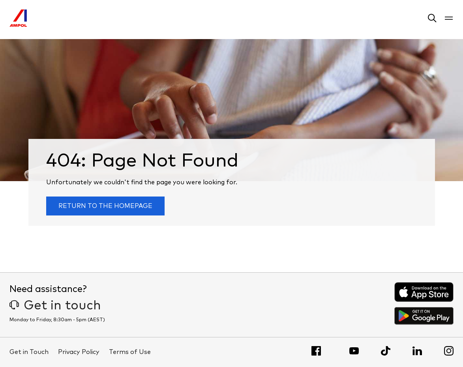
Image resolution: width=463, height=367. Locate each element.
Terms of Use (130, 352)
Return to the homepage (105, 206)
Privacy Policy (78, 352)
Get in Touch (29, 352)
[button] (432, 19)
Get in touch (55, 306)
